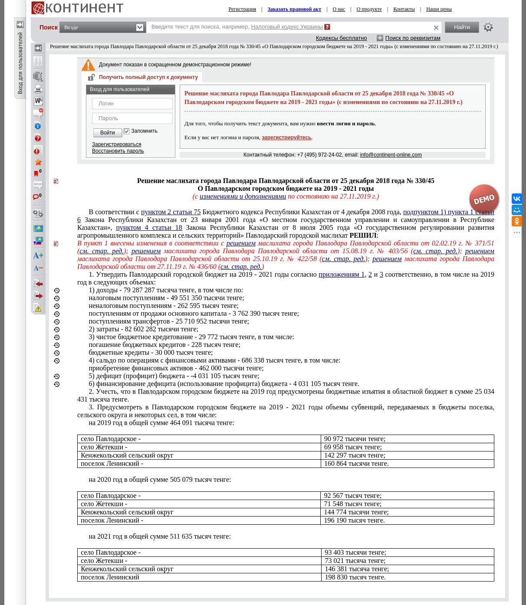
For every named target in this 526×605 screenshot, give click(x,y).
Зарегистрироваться (116, 144)
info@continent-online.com (391, 155)
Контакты (404, 9)
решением (241, 243)
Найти (462, 27)
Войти (107, 133)
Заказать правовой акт (294, 9)
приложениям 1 (342, 274)
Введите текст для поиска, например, (237, 26)
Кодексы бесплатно (341, 38)
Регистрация (242, 9)
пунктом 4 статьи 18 (149, 227)
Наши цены (439, 9)
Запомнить (145, 131)
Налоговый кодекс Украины (287, 26)
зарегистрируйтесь (287, 137)
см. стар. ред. (101, 251)
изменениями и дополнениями (243, 196)
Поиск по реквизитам (413, 38)
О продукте (369, 9)
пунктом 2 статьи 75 (171, 212)
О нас (339, 9)
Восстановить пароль (118, 151)
